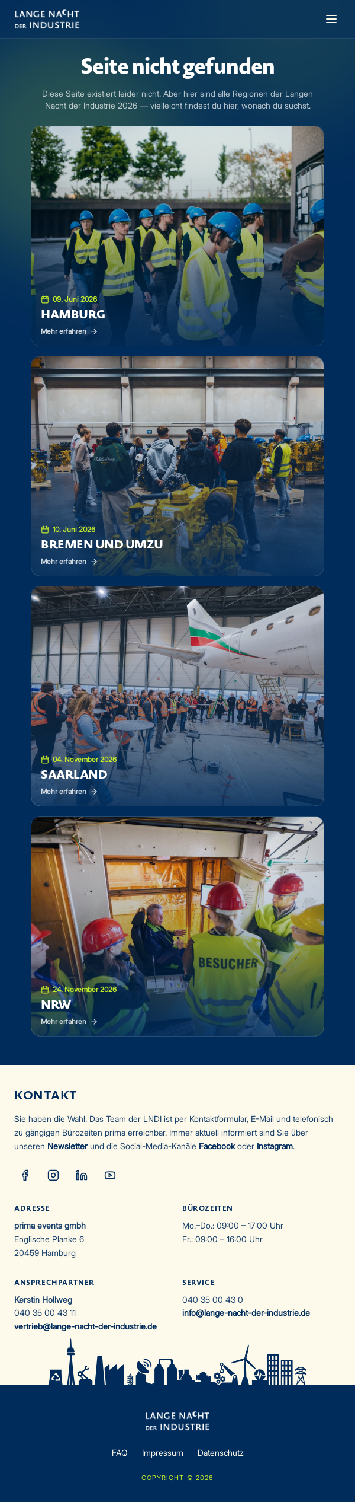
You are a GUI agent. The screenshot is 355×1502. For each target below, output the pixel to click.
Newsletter (67, 1146)
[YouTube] (110, 1175)
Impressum (162, 1452)
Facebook (217, 1146)
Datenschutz (221, 1452)
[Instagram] (53, 1175)
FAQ (120, 1452)
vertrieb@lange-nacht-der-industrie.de (85, 1326)
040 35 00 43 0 (212, 1299)
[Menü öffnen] (331, 18)
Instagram (275, 1146)
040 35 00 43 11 (45, 1313)
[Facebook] (25, 1175)
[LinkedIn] (81, 1175)
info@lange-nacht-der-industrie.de (246, 1313)
